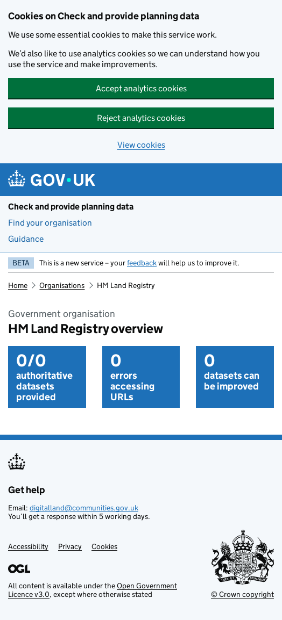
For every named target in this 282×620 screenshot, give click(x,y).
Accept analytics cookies (141, 88)
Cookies (104, 546)
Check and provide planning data (70, 206)
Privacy (70, 546)
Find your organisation (50, 223)
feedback (142, 263)
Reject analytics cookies (141, 118)
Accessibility (28, 546)
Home (17, 285)
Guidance (26, 239)
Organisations (61, 285)
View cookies (141, 145)
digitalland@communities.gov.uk (84, 508)
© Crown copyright (242, 594)
